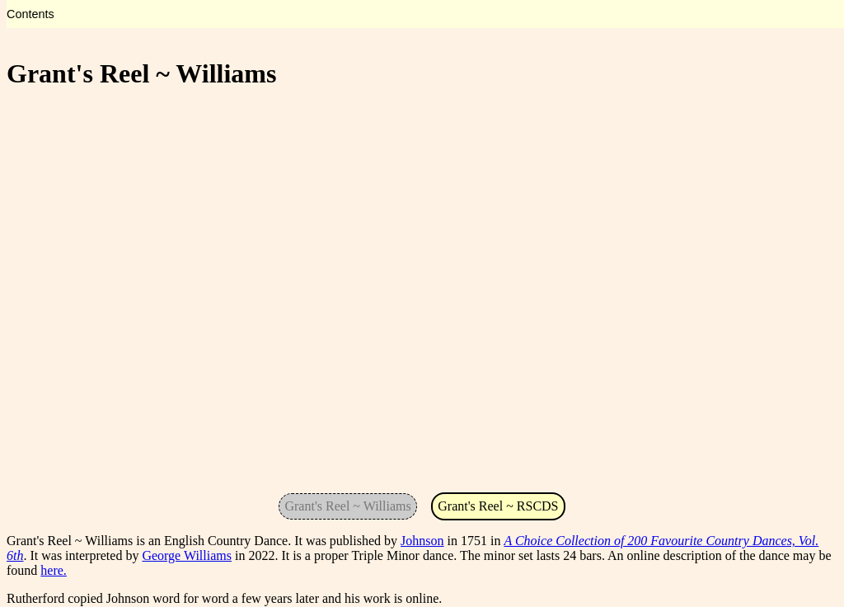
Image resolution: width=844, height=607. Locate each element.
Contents (30, 14)
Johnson (422, 541)
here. (53, 570)
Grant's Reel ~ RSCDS (498, 506)
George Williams (187, 555)
